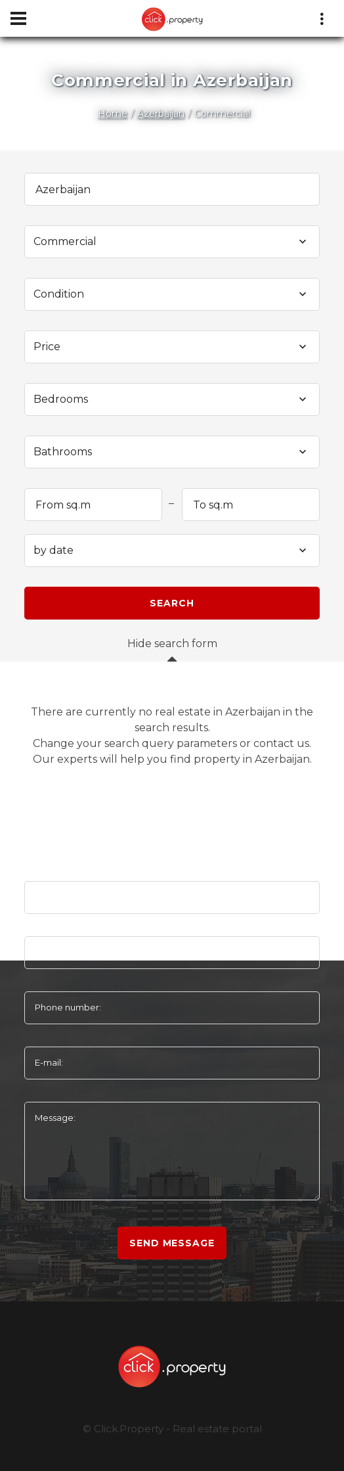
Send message (171, 1243)
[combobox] (172, 241)
